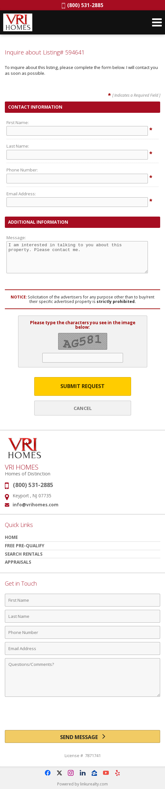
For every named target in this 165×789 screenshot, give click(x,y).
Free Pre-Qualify (24, 545)
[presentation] (83, 715)
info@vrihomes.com (35, 505)
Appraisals (18, 562)
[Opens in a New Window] (48, 772)
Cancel (83, 408)
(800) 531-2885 (82, 5)
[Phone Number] (82, 632)
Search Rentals (24, 554)
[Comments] (82, 677)
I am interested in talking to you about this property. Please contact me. (77, 257)
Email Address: (21, 194)
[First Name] (82, 600)
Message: (16, 237)
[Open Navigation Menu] (157, 22)
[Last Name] (82, 616)
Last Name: (17, 146)
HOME (11, 537)
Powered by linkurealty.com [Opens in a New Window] (82, 784)
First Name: (17, 122)
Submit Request (82, 386)
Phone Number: (22, 170)
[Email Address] (82, 648)
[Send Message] (82, 736)
